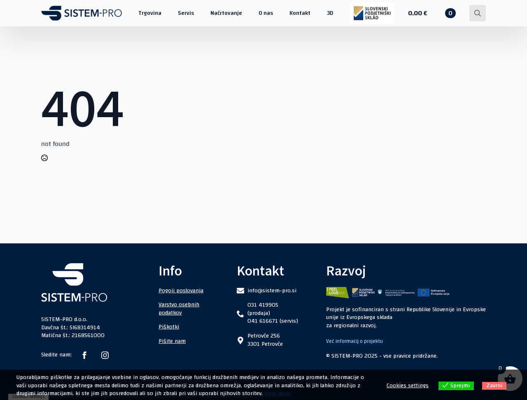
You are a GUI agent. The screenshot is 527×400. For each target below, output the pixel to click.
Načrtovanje (226, 13)
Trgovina (149, 13)
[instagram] (105, 355)
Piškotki (169, 326)
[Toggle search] (477, 13)
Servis (186, 13)
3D (330, 13)
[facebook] (84, 355)
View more (277, 393)
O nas (266, 13)
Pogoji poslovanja (181, 290)
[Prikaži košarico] (432, 13)
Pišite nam (172, 341)
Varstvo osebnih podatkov (179, 308)
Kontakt (299, 13)
